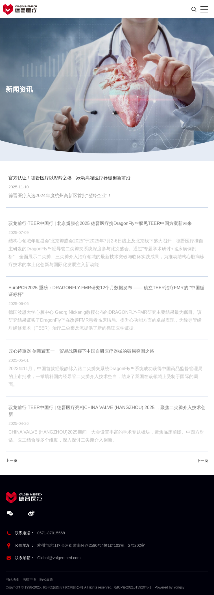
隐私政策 (46, 579)
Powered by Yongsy (169, 587)
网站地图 (12, 579)
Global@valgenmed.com (59, 558)
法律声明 (29, 579)
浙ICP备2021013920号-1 (132, 587)
